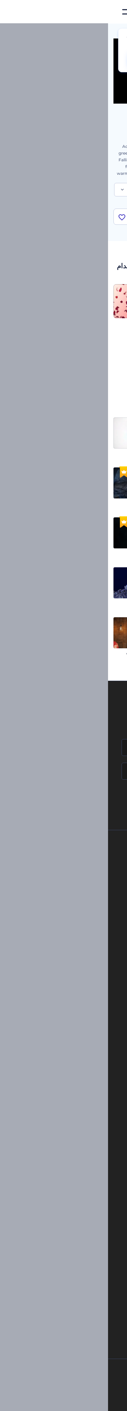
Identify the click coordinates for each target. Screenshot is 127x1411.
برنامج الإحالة (68, 901)
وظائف (73, 878)
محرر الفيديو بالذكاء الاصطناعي (72, 1217)
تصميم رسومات (74, 1059)
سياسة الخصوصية (64, 912)
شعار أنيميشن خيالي (43, 502)
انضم (96, 800)
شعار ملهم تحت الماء (104, 552)
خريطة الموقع (67, 935)
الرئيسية (114, 32)
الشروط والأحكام (64, 924)
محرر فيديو (79, 1178)
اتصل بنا (72, 867)
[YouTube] (43, 1400)
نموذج (82, 1082)
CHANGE (38, 60)
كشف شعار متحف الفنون (39, 652)
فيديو (83, 1036)
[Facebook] (101, 1400)
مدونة (82, 1008)
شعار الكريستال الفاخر (41, 602)
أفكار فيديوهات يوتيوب (80, 1296)
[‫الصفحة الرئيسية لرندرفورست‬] (111, 12)
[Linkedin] (27, 1400)
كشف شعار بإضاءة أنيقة (101, 452)
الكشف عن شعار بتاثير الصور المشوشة (89, 502)
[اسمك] (63, 747)
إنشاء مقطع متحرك (72, 1132)
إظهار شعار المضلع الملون (99, 602)
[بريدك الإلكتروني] (63, 771)
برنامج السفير (67, 958)
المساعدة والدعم (64, 890)
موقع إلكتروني (75, 1071)
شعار (83, 1048)
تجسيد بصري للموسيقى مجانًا (63, 1121)
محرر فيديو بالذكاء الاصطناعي (73, 1239)
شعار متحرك (77, 1143)
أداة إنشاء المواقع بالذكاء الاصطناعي (68, 1262)
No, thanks (81, 60)
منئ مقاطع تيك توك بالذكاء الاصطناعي (66, 1284)
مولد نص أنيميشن (73, 1166)
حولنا (74, 856)
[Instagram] (89, 1400)
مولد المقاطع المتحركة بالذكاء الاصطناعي (63, 1228)
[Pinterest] (74, 1400)
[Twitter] (59, 1400)
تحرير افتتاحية (76, 1155)
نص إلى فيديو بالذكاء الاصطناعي (71, 1251)
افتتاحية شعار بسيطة (43, 452)
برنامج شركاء (67, 946)
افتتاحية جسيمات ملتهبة (41, 552)
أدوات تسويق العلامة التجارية (63, 997)
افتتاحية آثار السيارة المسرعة (97, 652)
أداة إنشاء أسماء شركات (78, 1273)
